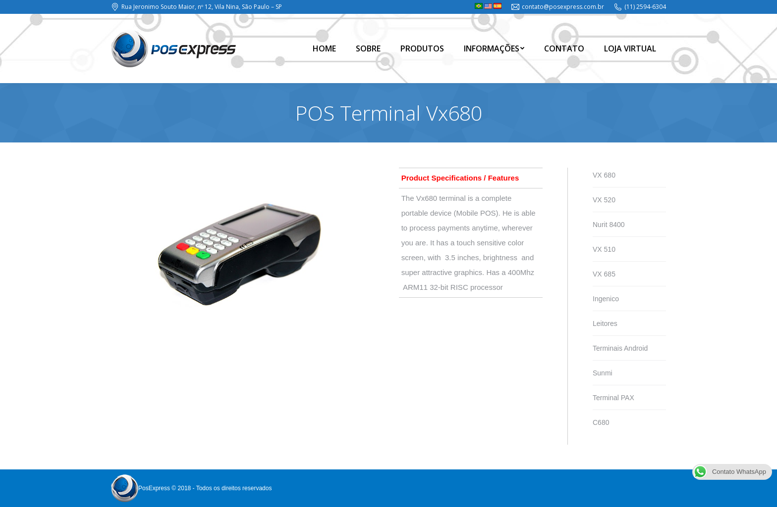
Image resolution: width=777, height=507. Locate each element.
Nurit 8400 (609, 225)
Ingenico (606, 299)
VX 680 (604, 175)
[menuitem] (324, 48)
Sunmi (602, 373)
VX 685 (604, 274)
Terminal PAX (613, 398)
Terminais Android (620, 348)
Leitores (605, 323)
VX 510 (604, 249)
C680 (601, 422)
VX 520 (604, 200)
